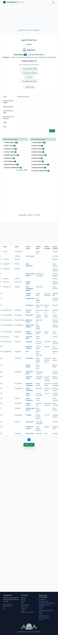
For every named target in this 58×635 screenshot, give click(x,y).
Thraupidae (18, 433)
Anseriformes (7, 287)
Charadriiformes (7, 315)
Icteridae (17, 422)
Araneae (5, 251)
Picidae (17, 337)
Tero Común (29, 315)
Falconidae (18, 341)
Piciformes (6, 337)
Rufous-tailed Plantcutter (39, 353)
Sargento (46, 427)
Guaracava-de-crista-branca (47, 360)
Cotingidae (18, 351)
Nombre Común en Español (8, 101)
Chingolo (28, 415)
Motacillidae (18, 403)
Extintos (41, 612)
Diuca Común (30, 433)
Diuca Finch (39, 433)
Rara (27, 351)
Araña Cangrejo (30, 256)
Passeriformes (7, 351)
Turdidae (17, 398)
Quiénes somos (7, 604)
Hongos (23, 601)
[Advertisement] (29, 16)
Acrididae (17, 269)
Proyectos (23, 608)
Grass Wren (39, 388)
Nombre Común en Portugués (8, 117)
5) (11, 155)
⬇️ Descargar (29, 445)
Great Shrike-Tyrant (38, 367)
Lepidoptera (6, 264)
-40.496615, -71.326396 (33, 215)
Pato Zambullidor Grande (29, 288)
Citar (4, 608)
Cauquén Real (30, 298)
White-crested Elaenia (38, 360)
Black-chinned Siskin (38, 410)
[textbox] (35, 100)
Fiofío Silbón (29, 358)
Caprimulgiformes (8, 325)
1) (10, 142)
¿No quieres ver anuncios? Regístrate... (29, 30)
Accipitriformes (7, 332)
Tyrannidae (18, 358)
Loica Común (30, 422)
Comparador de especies (46, 610)
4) (9, 152)
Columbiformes (7, 310)
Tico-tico (46, 415)
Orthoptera (6, 269)
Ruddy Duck (39, 287)
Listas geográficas (44, 616)
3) (10, 149)
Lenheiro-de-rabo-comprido (47, 378)
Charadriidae (18, 315)
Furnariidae (18, 372)
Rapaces (41, 619)
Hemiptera (6, 278)
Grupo (5, 96)
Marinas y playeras (44, 618)
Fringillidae (18, 408)
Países (40, 608)
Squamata (6, 282)
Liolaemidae (18, 282)
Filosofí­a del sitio (7, 606)
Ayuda (22, 610)
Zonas (40, 614)
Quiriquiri (47, 346)
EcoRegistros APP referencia (47, 603)
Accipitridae (18, 332)
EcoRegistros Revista (45, 605)
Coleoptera (6, 259)
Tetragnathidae (18, 251)
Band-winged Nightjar (38, 326)
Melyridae (17, 259)
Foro (22, 603)
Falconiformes (7, 341)
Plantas (23, 599)
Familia (5, 122)
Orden (5, 127)
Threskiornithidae (20, 320)
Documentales (25, 605)
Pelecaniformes (7, 320)
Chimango (29, 341)
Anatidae (17, 287)
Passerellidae (18, 415)
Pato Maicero (30, 305)
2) (9, 145)
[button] (29, 68)
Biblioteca (41, 607)
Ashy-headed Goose (38, 300)
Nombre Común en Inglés (8, 111)
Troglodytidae (18, 388)
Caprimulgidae (19, 325)
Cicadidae (17, 278)
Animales (23, 597)
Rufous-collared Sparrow (38, 416)
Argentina (31, 50)
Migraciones (24, 607)
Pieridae (17, 264)
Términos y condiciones (27, 612)
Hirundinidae (18, 383)
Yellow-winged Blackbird (38, 428)
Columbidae (18, 310)
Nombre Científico (8, 106)
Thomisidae (18, 256)
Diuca (46, 433)
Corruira (46, 393)
